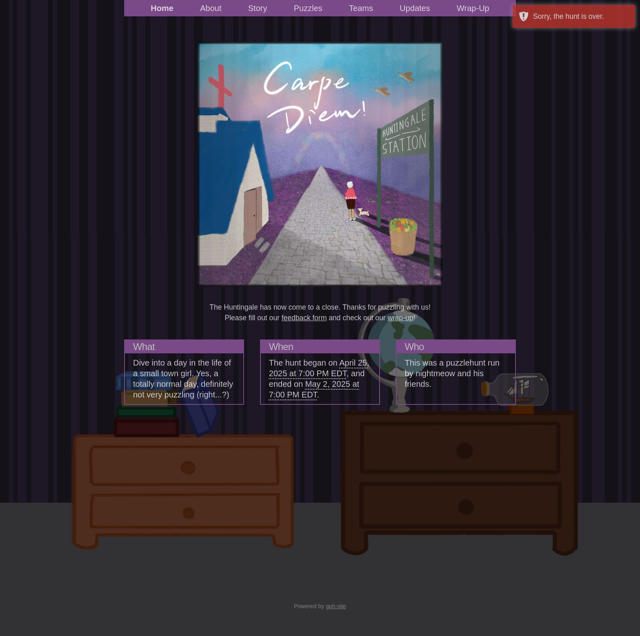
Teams (361, 8)
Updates (415, 8)
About (210, 8)
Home (162, 8)
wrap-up (400, 318)
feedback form (304, 318)
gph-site (336, 606)
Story (257, 8)
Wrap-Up (473, 8)
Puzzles (308, 8)
